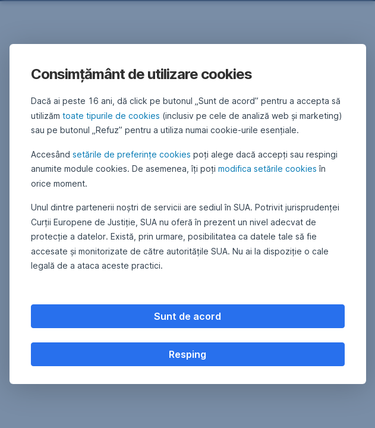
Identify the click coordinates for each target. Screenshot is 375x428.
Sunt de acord (187, 316)
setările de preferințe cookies (132, 154)
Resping (187, 354)
